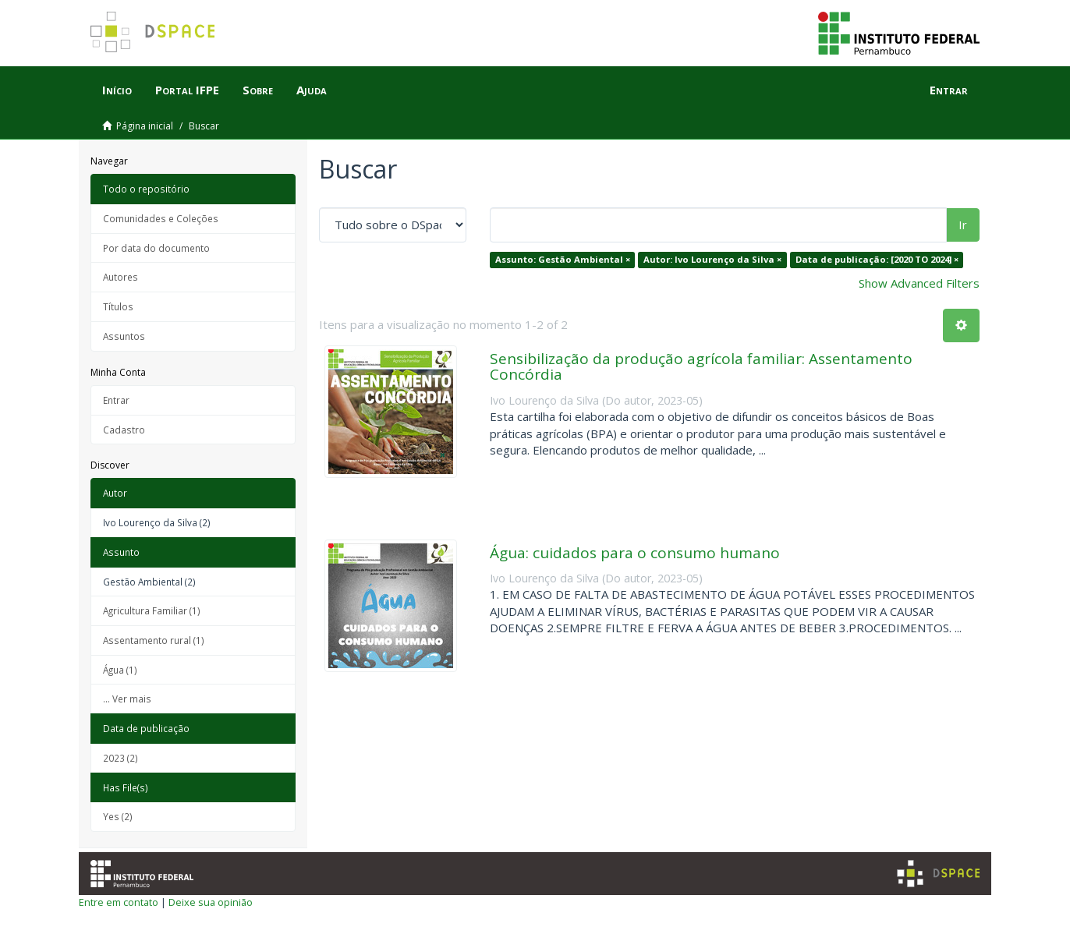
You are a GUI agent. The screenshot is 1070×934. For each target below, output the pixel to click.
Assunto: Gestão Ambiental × (562, 259)
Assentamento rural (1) (153, 640)
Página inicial (144, 126)
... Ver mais (127, 698)
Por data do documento (156, 248)
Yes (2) (118, 816)
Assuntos (124, 336)
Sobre (258, 89)
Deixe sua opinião (210, 902)
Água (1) (120, 669)
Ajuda (311, 89)
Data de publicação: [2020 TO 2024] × (876, 259)
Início (117, 89)
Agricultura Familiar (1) (151, 610)
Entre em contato (118, 902)
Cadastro (124, 429)
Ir (962, 224)
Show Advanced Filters (919, 283)
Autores (120, 277)
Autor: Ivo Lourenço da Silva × (712, 259)
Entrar (116, 400)
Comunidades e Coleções (160, 218)
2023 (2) (120, 758)
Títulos (118, 306)
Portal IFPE (187, 89)
